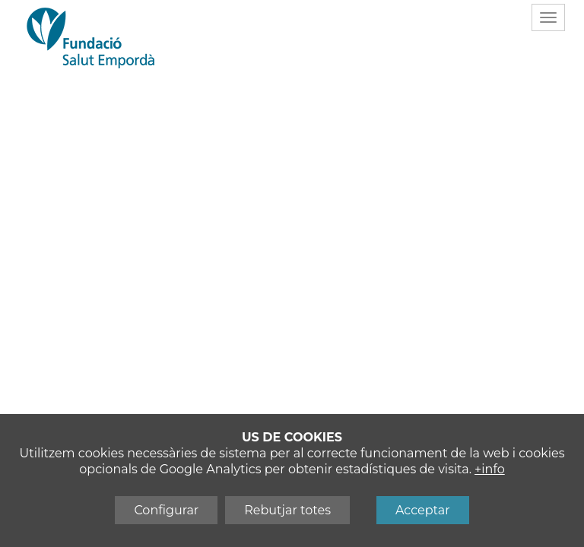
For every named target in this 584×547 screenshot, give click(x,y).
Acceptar (422, 510)
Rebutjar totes (287, 510)
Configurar (166, 510)
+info (489, 469)
